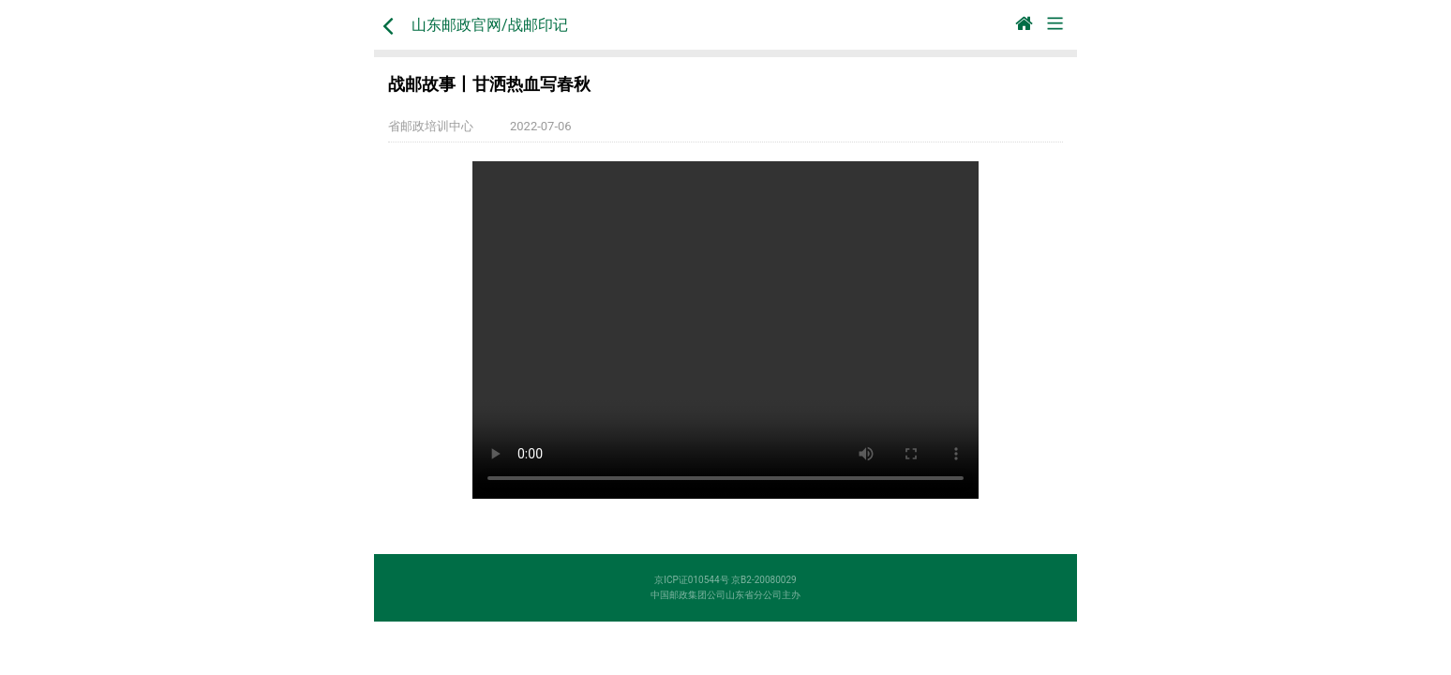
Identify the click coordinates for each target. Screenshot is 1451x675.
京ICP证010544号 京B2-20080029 (725, 580)
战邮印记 (538, 25)
